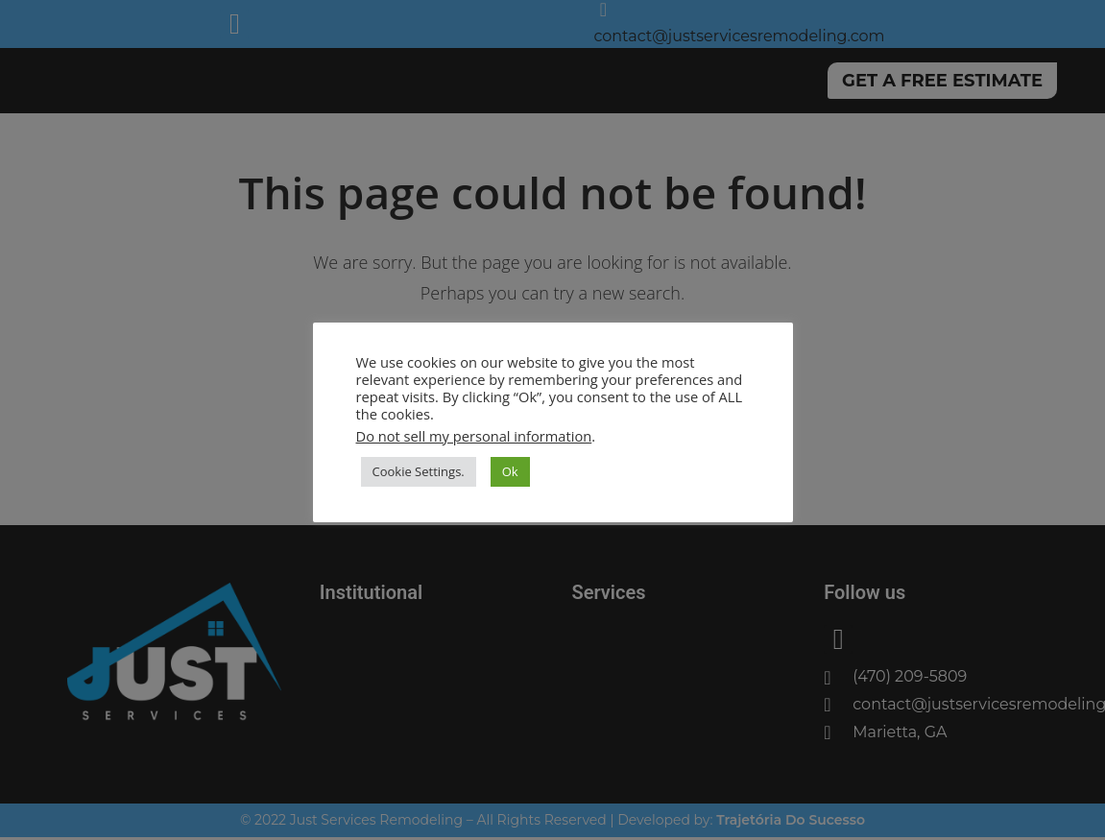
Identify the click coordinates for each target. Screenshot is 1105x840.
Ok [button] (510, 471)
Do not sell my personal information (474, 435)
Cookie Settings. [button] (418, 471)
